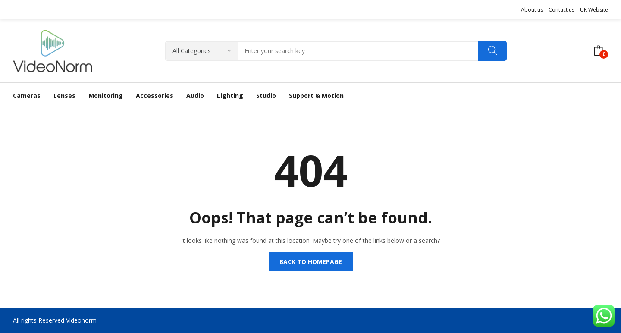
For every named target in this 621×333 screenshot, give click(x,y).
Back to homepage (310, 262)
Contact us (561, 9)
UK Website (594, 9)
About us (532, 9)
